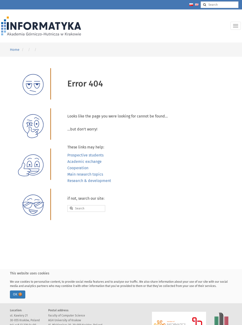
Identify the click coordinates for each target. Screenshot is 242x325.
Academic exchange (84, 161)
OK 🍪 (17, 294)
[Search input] (219, 4)
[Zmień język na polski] (191, 4)
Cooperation (77, 168)
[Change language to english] (197, 4)
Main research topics (85, 174)
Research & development (89, 180)
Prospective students (85, 155)
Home (14, 50)
